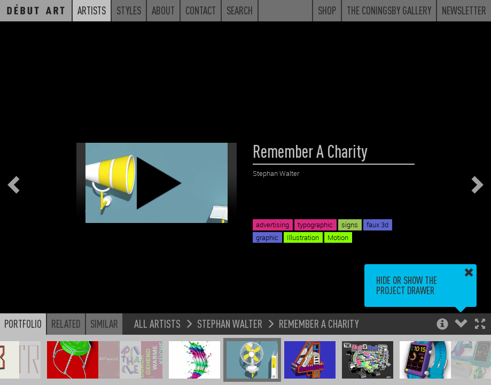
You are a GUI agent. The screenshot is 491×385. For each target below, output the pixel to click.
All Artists (157, 323)
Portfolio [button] (23, 323)
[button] (480, 325)
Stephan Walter (229, 323)
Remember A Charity (319, 323)
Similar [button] (104, 323)
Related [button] (66, 323)
